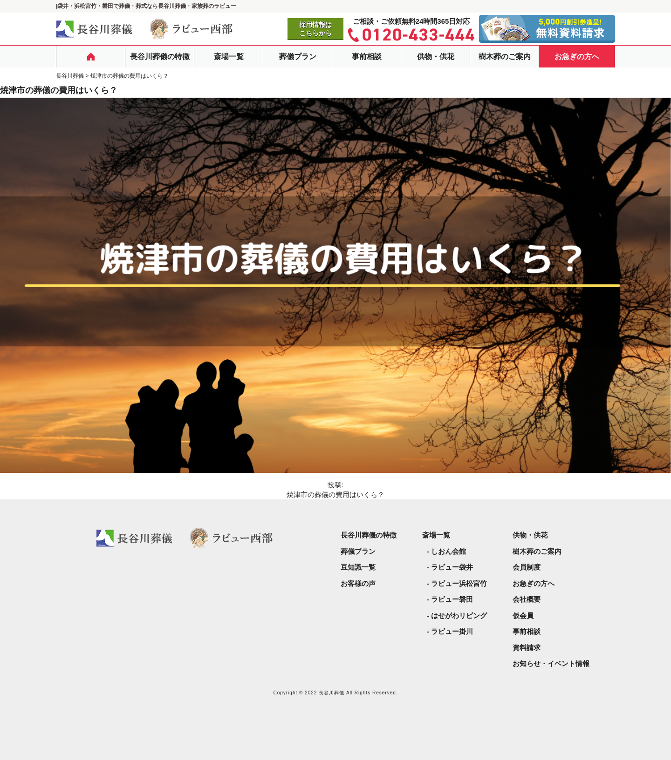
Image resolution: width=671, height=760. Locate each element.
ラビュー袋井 (452, 567)
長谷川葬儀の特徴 (160, 57)
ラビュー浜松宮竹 (459, 583)
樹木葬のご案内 (505, 57)
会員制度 (527, 567)
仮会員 (523, 615)
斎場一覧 (229, 57)
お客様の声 (358, 583)
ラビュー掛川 (452, 631)
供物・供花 (435, 57)
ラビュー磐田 (452, 599)
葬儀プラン (297, 57)
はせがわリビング (459, 615)
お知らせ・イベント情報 (551, 663)
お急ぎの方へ (577, 57)
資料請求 (527, 648)
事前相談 (367, 57)
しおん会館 (448, 551)
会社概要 (527, 599)
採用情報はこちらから (315, 29)
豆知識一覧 (358, 567)
